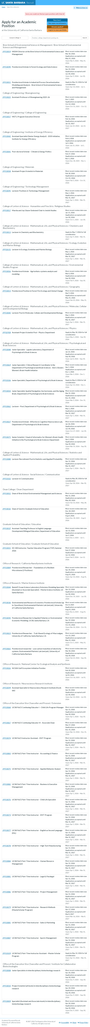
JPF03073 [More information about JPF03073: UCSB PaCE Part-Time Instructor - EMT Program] (6, 815)
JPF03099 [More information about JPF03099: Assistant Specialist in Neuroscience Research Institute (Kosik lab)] (6, 688)
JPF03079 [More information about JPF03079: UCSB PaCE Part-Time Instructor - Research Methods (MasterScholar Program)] (6, 907)
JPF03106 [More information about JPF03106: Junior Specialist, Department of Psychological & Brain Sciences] (6, 380)
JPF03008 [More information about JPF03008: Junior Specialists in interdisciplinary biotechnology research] (6, 970)
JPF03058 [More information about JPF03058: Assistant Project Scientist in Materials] (6, 171)
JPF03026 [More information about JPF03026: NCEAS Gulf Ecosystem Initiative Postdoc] (6, 668)
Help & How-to (81, 8)
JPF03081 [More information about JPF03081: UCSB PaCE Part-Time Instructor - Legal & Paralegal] (6, 876)
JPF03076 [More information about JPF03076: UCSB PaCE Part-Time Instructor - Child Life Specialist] (6, 799)
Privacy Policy (82, 1022)
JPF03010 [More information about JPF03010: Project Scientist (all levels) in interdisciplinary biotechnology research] (6, 986)
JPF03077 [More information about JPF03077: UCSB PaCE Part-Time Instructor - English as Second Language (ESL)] (6, 830)
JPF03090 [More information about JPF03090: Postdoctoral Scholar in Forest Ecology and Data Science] (6, 67)
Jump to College (15, 38)
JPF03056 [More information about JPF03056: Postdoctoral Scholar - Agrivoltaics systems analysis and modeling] (6, 271)
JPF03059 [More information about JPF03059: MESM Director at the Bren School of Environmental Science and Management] (6, 51)
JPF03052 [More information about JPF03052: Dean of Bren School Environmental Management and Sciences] (6, 493)
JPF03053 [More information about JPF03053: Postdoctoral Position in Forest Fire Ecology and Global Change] (6, 291)
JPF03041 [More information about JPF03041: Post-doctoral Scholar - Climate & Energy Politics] (6, 151)
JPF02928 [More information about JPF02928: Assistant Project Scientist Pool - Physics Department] (6, 332)
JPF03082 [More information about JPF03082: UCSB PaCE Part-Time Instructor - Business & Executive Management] (6, 784)
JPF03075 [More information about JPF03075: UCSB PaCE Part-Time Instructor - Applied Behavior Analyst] (6, 769)
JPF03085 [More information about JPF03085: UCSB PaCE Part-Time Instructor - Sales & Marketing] (6, 922)
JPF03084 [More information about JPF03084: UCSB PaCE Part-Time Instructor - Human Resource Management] (6, 861)
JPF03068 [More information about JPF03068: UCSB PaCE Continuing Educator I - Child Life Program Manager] (6, 707)
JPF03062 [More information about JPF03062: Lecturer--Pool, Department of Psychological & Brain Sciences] (6, 406)
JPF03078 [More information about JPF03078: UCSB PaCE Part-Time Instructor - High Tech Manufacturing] (6, 846)
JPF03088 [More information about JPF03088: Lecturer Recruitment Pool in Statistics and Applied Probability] (6, 459)
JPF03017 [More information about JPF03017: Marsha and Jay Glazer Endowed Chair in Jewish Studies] (6, 210)
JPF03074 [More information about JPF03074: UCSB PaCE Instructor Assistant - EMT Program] (6, 738)
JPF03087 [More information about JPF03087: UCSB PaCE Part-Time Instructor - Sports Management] (6, 938)
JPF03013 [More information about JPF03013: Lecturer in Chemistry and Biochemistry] (6, 232)
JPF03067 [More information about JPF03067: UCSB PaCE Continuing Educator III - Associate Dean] (6, 723)
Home (3, 7)
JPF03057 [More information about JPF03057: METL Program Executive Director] (6, 116)
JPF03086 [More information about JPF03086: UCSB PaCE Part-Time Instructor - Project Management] (6, 892)
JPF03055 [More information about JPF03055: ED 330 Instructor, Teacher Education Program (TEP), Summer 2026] (6, 548)
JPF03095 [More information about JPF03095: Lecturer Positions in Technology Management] (6, 191)
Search (85, 38)
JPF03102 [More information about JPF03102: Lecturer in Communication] (6, 478)
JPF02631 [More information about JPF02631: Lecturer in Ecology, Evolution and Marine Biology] (6, 249)
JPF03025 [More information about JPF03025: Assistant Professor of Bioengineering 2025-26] (6, 97)
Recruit (18, 2)
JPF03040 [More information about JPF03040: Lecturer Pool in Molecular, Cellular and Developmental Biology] (6, 313)
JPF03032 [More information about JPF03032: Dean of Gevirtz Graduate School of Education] (6, 509)
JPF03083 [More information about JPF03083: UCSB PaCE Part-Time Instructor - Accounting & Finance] (6, 753)
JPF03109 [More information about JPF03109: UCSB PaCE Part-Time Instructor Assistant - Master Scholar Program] (6, 953)
